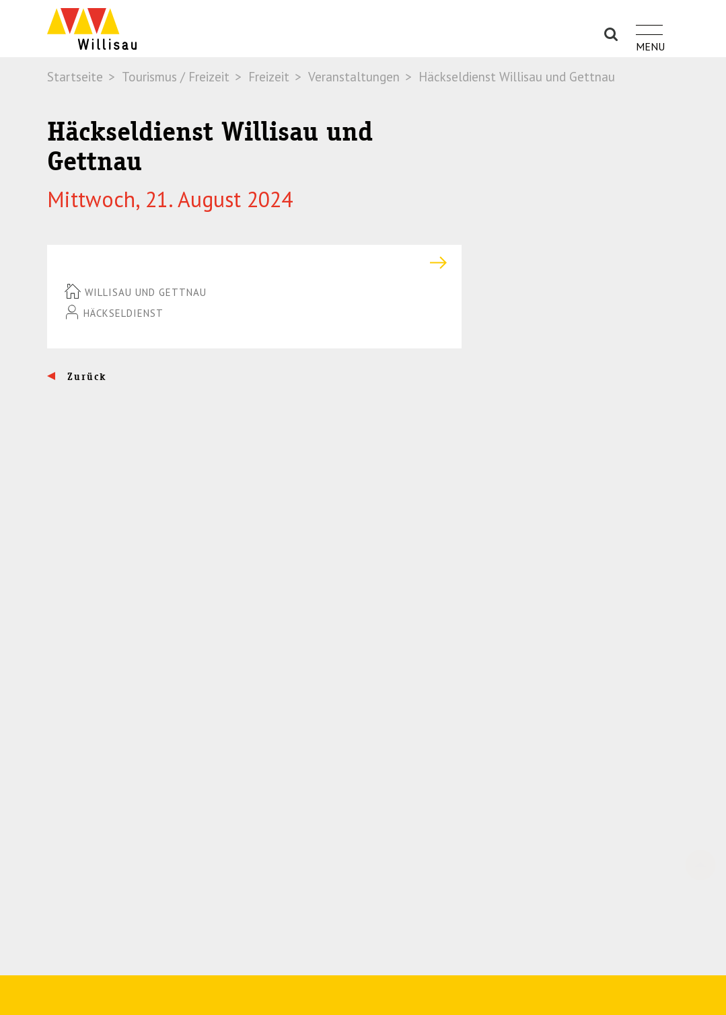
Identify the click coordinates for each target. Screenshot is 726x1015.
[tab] (254, 262)
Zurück (85, 377)
